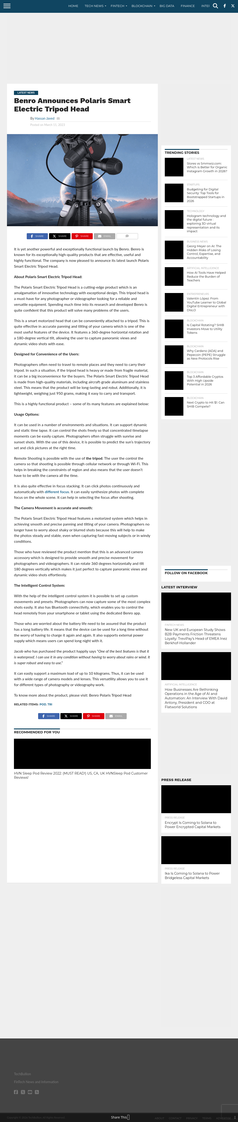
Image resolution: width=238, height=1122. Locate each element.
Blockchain (142, 6)
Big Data (167, 6)
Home (73, 6)
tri (50, 704)
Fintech (117, 6)
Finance (188, 6)
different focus (57, 491)
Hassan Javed (45, 118)
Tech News (94, 6)
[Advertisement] (119, 47)
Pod (43, 704)
